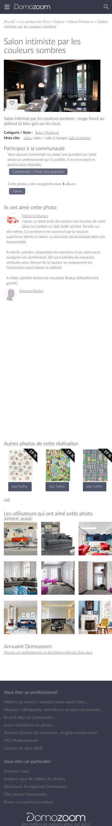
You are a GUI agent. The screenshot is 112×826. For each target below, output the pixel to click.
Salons (59, 21)
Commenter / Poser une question (38, 171)
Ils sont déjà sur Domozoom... (30, 717)
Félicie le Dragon (35, 215)
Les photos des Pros (34, 21)
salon (28, 137)
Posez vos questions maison (28, 802)
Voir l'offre (19, 486)
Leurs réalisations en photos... (30, 725)
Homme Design (31, 290)
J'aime (12, 103)
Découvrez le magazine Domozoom (35, 786)
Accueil (9, 21)
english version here (78, 732)
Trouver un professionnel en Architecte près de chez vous (48, 652)
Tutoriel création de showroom (31, 732)
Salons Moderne (80, 21)
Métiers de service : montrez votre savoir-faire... (46, 702)
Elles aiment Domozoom (25, 794)
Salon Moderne (47, 132)
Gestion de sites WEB (23, 748)
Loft (7, 499)
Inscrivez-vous (16, 771)
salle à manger (80, 137)
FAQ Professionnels (21, 740)
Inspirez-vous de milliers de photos (34, 778)
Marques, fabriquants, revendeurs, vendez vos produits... (53, 709)
